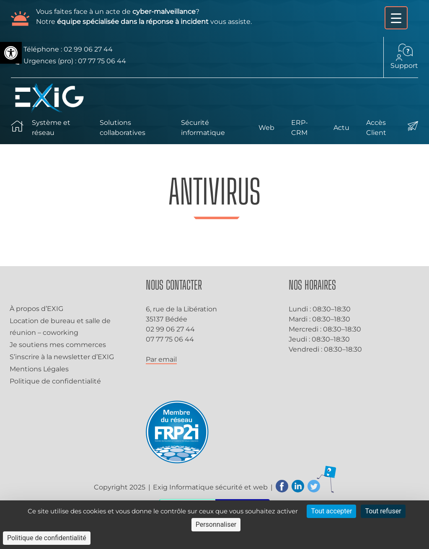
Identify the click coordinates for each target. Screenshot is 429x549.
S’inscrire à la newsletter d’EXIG (62, 357)
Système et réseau (51, 128)
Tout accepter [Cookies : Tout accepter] (331, 511)
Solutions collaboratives (122, 128)
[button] (11, 53)
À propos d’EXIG (36, 309)
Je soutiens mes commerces (58, 345)
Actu (341, 128)
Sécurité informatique (203, 128)
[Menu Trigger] (396, 17)
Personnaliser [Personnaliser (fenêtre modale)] (216, 524)
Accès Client (376, 128)
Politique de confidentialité (55, 381)
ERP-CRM (299, 128)
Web (266, 128)
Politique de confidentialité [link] (46, 538)
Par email (161, 359)
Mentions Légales (39, 369)
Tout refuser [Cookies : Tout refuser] (383, 511)
